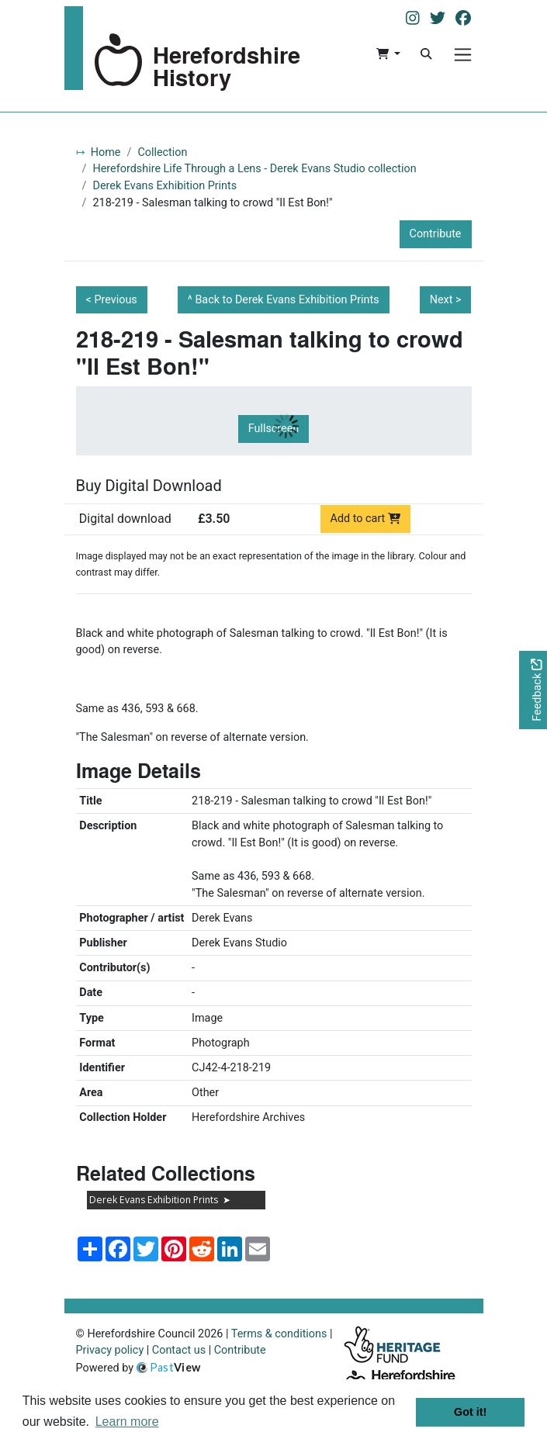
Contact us (179, 1350)
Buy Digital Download (149, 485)
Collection (162, 152)
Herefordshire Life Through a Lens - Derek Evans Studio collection (254, 168)
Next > (446, 299)
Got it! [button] (470, 1412)
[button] (388, 54)
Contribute (436, 233)
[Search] (425, 54)
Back (287, 299)
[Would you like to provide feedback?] (533, 690)
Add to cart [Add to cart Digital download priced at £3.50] (366, 518)
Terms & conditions (279, 1333)
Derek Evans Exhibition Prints (164, 185)
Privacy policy (110, 1350)
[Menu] (462, 54)
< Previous (111, 299)
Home (106, 152)
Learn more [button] (127, 1421)
